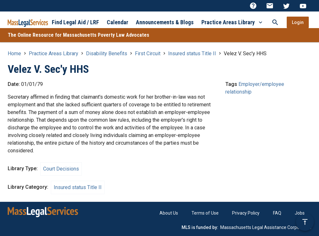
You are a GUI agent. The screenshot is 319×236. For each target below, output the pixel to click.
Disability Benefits (106, 53)
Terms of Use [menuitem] (205, 213)
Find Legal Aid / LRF (75, 22)
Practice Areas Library (228, 22)
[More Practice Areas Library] (260, 22)
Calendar (117, 22)
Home (14, 53)
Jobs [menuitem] (300, 213)
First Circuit (147, 53)
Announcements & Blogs (165, 22)
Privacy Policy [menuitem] (246, 213)
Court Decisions (61, 169)
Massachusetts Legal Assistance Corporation (265, 227)
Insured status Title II (192, 53)
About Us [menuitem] (169, 213)
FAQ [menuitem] (277, 213)
